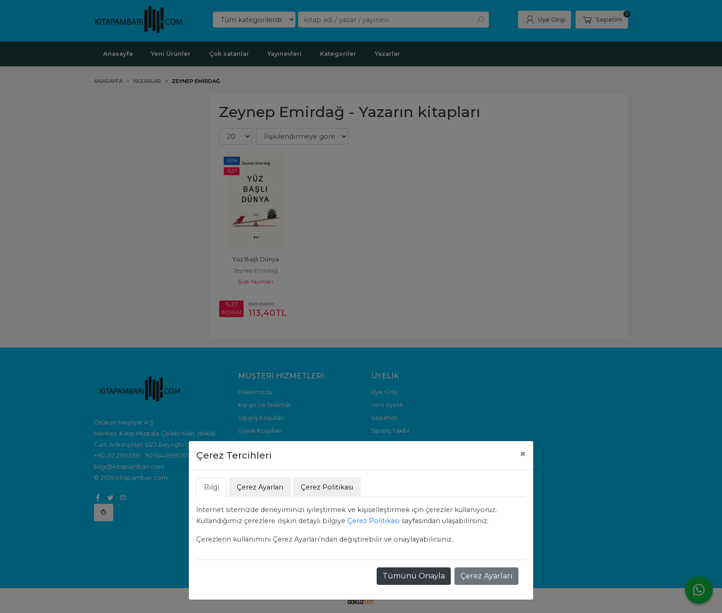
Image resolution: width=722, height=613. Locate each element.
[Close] (522, 454)
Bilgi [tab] (211, 487)
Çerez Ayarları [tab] (260, 487)
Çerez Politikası (373, 521)
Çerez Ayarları (486, 576)
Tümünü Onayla (414, 576)
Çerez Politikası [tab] (327, 487)
